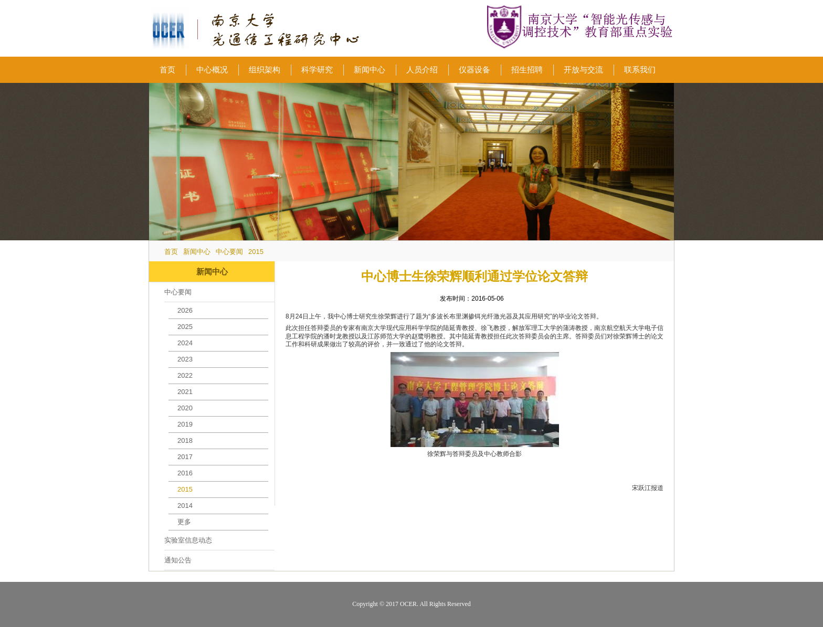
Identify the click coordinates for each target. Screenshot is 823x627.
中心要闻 (229, 252)
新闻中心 (196, 252)
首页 (171, 252)
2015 (255, 252)
